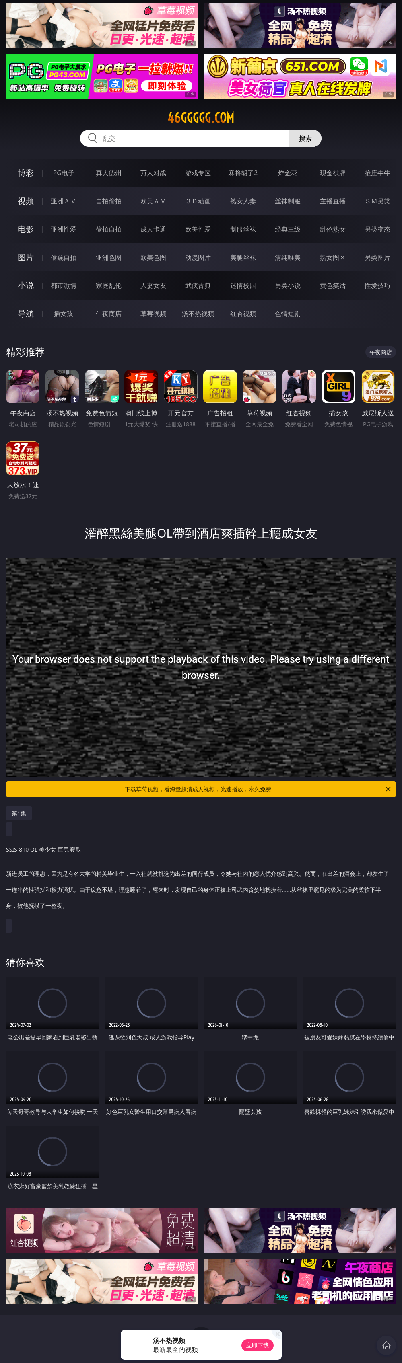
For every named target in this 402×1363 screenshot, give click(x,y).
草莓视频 (153, 313)
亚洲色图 (109, 257)
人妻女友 (153, 285)
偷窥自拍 (63, 257)
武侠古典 (198, 285)
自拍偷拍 (109, 201)
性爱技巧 (377, 285)
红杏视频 (243, 313)
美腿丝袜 (243, 257)
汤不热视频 (198, 313)
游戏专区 (198, 172)
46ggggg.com (200, 118)
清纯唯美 (288, 257)
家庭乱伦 (109, 285)
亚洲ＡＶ (63, 201)
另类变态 (377, 229)
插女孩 (63, 313)
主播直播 (333, 201)
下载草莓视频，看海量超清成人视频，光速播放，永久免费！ (258, 789)
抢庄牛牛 (377, 172)
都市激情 (63, 285)
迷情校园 (243, 285)
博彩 (26, 172)
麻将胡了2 (243, 172)
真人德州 (109, 172)
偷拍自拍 (109, 229)
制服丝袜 (243, 229)
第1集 (19, 813)
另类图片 (377, 257)
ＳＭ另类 (377, 201)
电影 (26, 229)
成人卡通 (153, 229)
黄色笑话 (333, 285)
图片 (26, 257)
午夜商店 (109, 313)
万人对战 (153, 172)
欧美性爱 (198, 229)
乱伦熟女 (333, 229)
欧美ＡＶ (153, 201)
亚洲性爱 (63, 229)
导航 (26, 313)
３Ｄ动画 (198, 201)
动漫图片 (198, 257)
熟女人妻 (243, 201)
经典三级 (288, 229)
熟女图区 (333, 257)
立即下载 (257, 1345)
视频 (26, 200)
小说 (26, 285)
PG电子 (63, 172)
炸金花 (287, 172)
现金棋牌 (333, 172)
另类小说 (288, 285)
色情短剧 (288, 313)
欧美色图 (153, 257)
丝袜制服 (288, 201)
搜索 (305, 138)
